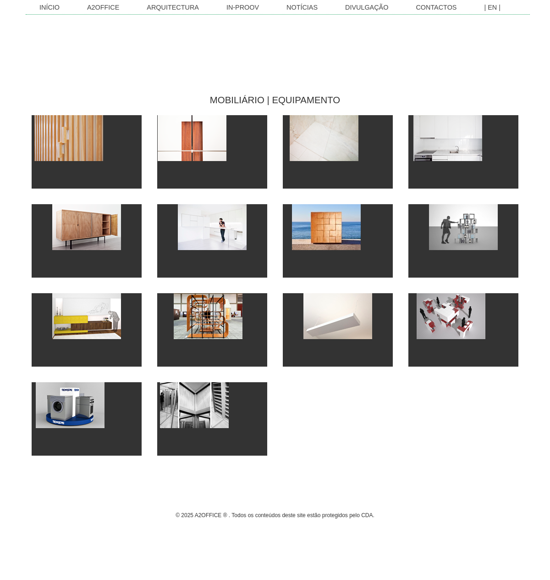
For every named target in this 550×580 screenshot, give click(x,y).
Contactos (436, 7)
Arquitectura (173, 7)
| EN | (492, 7)
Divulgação (366, 7)
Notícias (302, 7)
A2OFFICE (103, 7)
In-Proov (242, 7)
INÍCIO (49, 7)
